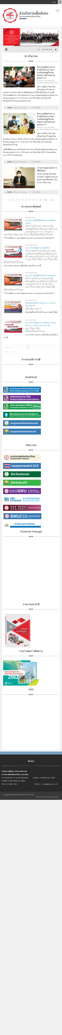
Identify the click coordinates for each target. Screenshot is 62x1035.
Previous (8, 347)
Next (45, 200)
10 (40, 200)
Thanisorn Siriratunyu (20, 108)
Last (51, 200)
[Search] (60, 2)
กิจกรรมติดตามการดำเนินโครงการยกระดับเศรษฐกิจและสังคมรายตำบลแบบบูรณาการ (46, 72)
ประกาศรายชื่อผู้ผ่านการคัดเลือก (37, 248)
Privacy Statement (52, 797)
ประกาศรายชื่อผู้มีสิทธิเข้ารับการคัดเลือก (40, 275)
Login (54, 2)
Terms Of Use (40, 797)
